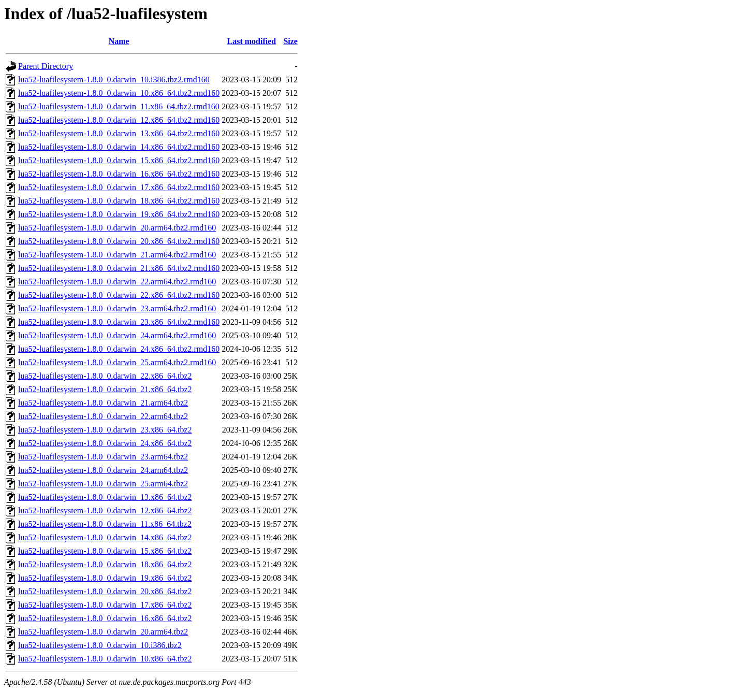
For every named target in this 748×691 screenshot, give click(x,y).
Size (290, 41)
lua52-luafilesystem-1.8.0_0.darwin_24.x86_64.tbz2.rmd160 (118, 348)
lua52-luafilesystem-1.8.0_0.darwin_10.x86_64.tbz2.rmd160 (118, 93)
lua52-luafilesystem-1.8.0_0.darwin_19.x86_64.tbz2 (105, 577)
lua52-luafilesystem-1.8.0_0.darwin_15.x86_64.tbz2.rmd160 (118, 160)
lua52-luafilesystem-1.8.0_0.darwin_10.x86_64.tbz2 (105, 658)
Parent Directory (45, 66)
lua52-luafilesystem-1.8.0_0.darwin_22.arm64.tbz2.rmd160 (117, 281)
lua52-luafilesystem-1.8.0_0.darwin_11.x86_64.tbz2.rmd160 (118, 106)
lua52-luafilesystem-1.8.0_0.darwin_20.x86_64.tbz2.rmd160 (118, 241)
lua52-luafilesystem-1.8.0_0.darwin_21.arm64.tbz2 (103, 402)
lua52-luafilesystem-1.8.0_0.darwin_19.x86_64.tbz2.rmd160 (118, 214)
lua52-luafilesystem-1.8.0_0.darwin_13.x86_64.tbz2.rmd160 (118, 133)
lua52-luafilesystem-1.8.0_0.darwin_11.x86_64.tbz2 (105, 524)
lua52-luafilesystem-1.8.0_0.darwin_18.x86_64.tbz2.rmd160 (118, 200)
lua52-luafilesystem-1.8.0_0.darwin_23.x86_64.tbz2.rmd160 (118, 322)
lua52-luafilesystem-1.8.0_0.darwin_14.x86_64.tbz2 (105, 537)
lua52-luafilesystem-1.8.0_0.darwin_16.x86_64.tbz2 (105, 618)
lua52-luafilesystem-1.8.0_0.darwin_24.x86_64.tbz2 (105, 443)
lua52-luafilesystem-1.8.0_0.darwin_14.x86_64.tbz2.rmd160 (118, 146)
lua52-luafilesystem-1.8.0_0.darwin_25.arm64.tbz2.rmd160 (117, 362)
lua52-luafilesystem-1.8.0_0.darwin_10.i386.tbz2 (100, 645)
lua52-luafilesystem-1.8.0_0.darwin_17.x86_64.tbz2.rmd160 (118, 187)
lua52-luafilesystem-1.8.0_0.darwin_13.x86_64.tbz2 (105, 497)
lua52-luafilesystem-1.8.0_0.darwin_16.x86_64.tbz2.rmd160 (118, 173)
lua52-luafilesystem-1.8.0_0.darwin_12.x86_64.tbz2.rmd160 (118, 120)
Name (119, 41)
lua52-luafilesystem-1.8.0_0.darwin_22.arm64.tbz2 (103, 416)
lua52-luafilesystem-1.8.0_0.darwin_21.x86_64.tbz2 (105, 389)
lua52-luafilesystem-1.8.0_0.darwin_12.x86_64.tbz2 (105, 510)
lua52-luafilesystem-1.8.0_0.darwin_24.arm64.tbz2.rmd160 (117, 335)
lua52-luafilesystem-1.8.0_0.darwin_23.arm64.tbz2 (103, 456)
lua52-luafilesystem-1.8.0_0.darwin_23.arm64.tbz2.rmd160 (117, 308)
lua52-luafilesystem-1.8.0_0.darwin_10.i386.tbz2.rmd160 (114, 79)
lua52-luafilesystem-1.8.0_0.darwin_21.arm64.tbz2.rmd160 (117, 254)
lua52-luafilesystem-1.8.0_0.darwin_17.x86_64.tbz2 (105, 604)
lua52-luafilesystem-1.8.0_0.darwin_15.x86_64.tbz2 (105, 550)
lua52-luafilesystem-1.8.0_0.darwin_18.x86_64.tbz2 (105, 564)
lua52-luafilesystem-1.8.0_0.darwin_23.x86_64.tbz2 (105, 429)
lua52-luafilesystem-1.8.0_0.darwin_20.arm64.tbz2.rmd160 (117, 227)
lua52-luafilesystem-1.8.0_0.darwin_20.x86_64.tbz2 (105, 591)
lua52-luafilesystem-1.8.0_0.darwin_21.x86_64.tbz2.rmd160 (118, 268)
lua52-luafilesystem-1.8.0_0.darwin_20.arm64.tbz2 (103, 631)
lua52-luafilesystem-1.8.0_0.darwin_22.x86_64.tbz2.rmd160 (118, 295)
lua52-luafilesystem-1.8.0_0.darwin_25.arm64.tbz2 (103, 483)
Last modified (251, 41)
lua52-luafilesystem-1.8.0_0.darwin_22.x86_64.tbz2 (105, 375)
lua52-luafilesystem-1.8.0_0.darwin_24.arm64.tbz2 (103, 470)
